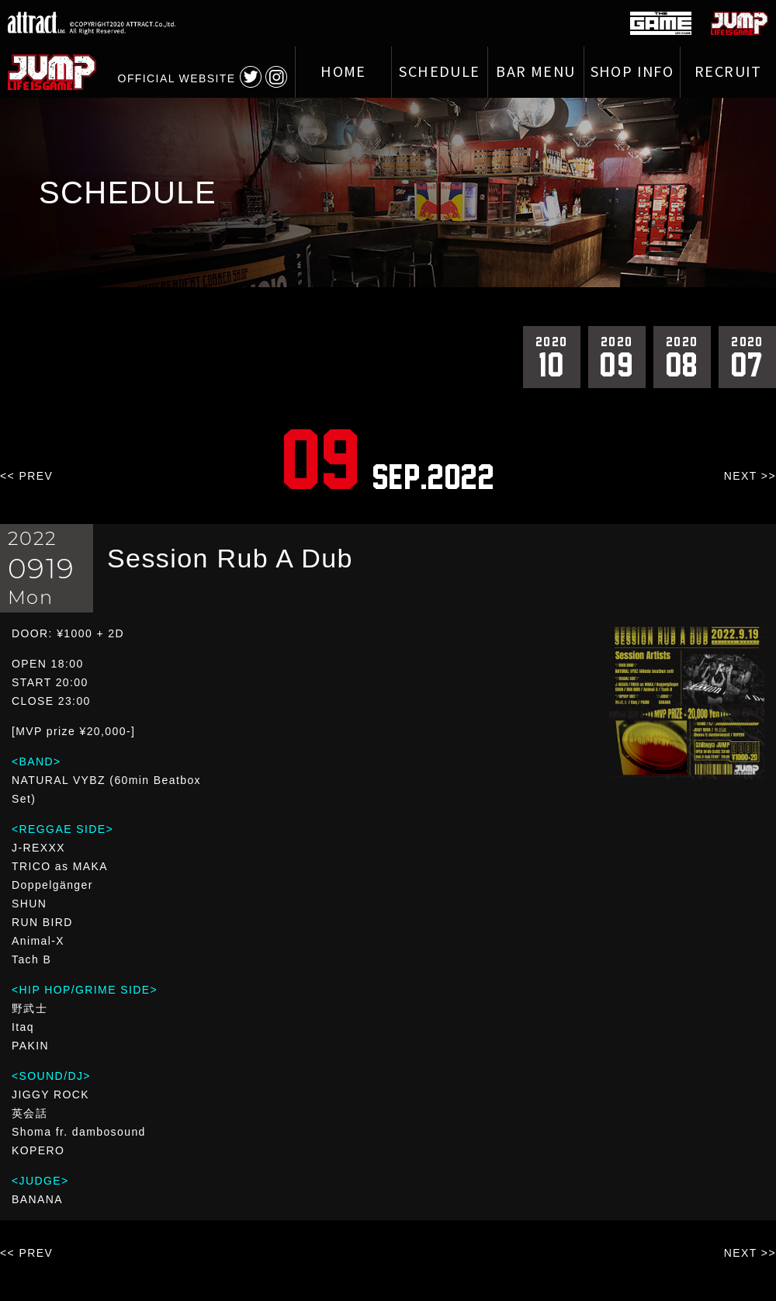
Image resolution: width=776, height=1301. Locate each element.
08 (682, 356)
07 (747, 356)
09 (617, 356)
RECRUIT (728, 72)
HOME (343, 72)
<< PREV (26, 476)
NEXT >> (750, 476)
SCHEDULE (439, 72)
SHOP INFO (632, 72)
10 (551, 356)
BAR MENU (535, 72)
